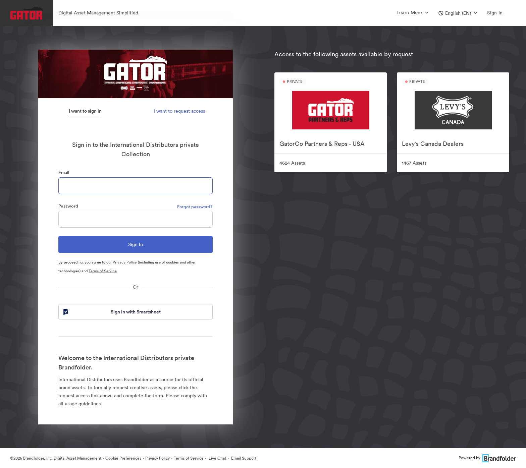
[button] (457, 13)
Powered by (487, 458)
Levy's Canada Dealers (433, 144)
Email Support (243, 458)
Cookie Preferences (123, 458)
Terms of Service (103, 271)
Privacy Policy (125, 262)
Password (68, 206)
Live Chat (217, 458)
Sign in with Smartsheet (111, 311)
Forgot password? (195, 207)
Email (63, 172)
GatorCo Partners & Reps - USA (322, 144)
